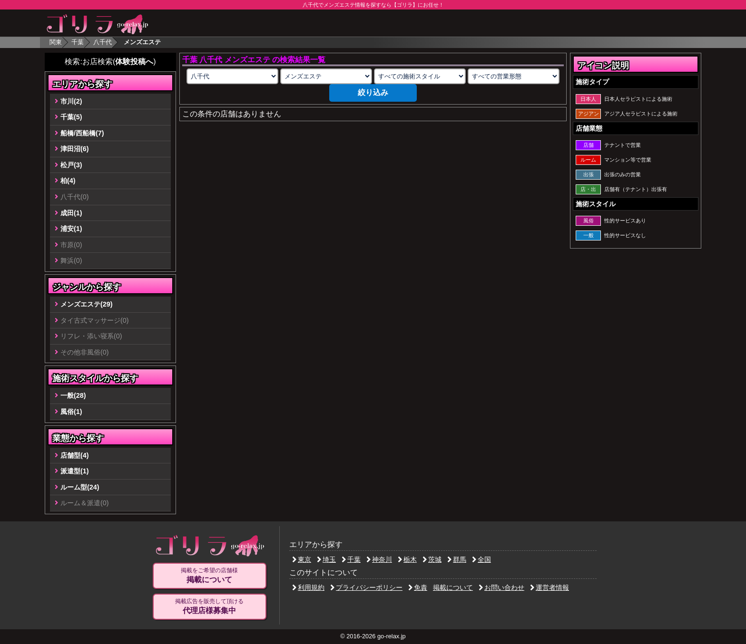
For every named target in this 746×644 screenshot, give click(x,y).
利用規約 (308, 587)
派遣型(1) (74, 471)
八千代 (102, 42)
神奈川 (379, 559)
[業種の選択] (326, 76)
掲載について (453, 587)
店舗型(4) (74, 455)
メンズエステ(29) (86, 304)
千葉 (77, 42)
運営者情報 (549, 587)
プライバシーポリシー (366, 587)
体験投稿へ (134, 62)
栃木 (407, 559)
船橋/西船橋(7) (82, 133)
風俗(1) (71, 411)
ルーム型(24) (79, 487)
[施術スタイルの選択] (419, 76)
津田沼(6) (74, 149)
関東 (55, 42)
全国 (481, 559)
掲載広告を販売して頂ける (209, 606)
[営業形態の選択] (513, 76)
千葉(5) (71, 117)
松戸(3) (71, 165)
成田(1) (71, 213)
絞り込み (373, 92)
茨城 (432, 559)
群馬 (456, 559)
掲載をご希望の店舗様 (209, 575)
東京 (301, 559)
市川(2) (71, 101)
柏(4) (68, 180)
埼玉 (326, 559)
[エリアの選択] (232, 76)
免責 (417, 587)
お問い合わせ (501, 587)
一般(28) (73, 395)
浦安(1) (71, 228)
